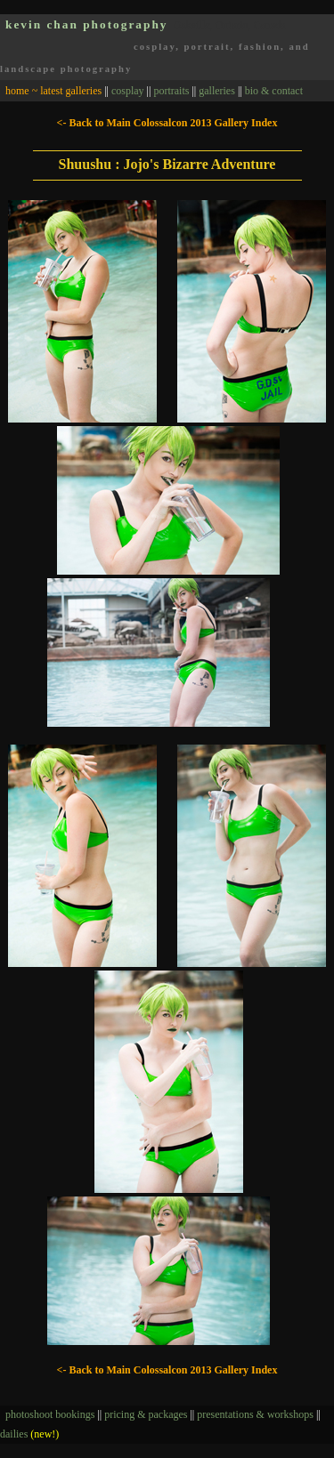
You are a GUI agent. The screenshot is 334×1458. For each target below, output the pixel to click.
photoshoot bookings (49, 1414)
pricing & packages (145, 1414)
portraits (171, 91)
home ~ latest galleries (53, 91)
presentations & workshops (255, 1414)
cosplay (127, 91)
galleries (217, 91)
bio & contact (274, 91)
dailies (29, 1434)
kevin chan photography (86, 24)
